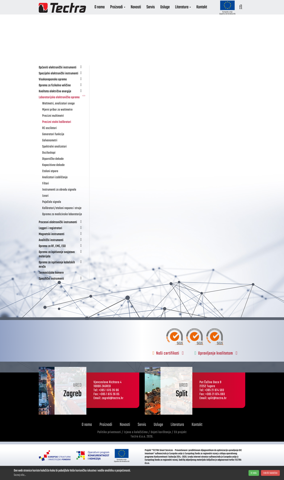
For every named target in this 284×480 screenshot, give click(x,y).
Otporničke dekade (53, 169)
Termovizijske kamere (51, 283)
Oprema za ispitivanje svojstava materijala (62, 265)
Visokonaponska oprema (62, 90)
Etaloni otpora (50, 181)
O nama (109, 12)
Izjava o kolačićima (136, 442)
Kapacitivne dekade (53, 175)
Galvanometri (49, 151)
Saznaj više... (20, 475)
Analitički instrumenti (62, 250)
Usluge (174, 12)
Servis (160, 12)
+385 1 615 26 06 (109, 400)
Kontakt (210, 12)
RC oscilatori (49, 138)
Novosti (145, 12)
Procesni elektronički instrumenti (62, 232)
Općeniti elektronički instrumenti (62, 78)
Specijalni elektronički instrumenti (62, 84)
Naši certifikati (168, 364)
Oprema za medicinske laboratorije (62, 225)
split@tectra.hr (217, 408)
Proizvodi (126, 12)
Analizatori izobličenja (55, 188)
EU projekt (180, 442)
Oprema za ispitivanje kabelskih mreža (62, 275)
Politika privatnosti (109, 442)
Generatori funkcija (53, 145)
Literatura (192, 12)
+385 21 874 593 (214, 400)
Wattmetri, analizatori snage (58, 114)
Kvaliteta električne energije (62, 102)
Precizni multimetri (53, 126)
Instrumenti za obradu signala (59, 200)
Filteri (45, 194)
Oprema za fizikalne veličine (62, 96)
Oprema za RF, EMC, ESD (62, 256)
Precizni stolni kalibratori (56, 132)
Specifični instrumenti (62, 289)
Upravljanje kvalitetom (216, 364)
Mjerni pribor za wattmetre (57, 120)
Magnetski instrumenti (62, 244)
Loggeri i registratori (62, 238)
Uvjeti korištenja (161, 442)
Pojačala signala (51, 212)
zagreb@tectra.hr (113, 408)
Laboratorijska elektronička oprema (62, 108)
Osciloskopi (48, 163)
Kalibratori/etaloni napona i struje (62, 218)
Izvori (45, 206)
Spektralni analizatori (54, 157)
